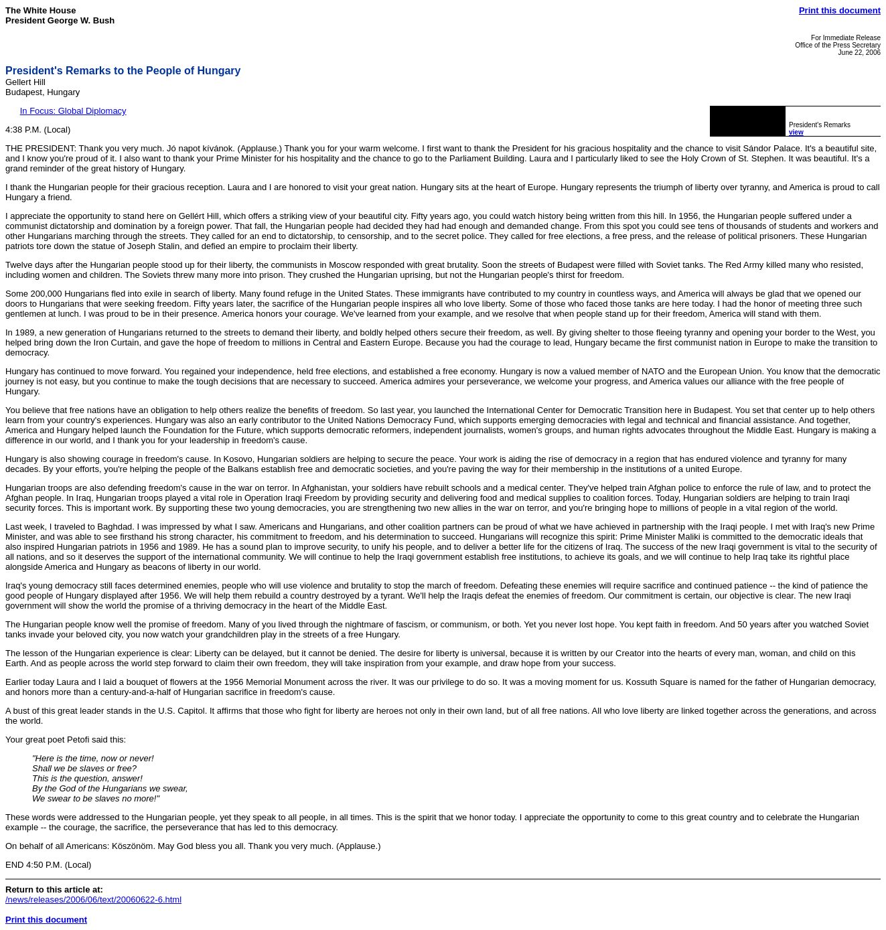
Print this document (840, 10)
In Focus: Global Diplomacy (73, 111)
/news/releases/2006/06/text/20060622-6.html (93, 900)
